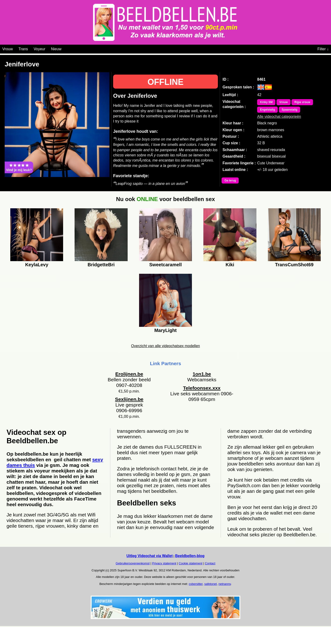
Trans (23, 49)
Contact (210, 563)
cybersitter (195, 584)
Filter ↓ (323, 49)
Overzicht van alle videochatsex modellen (165, 346)
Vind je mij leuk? (19, 167)
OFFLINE (165, 82)
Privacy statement (164, 563)
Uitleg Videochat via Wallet (149, 556)
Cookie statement (190, 563)
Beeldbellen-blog (190, 556)
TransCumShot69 (294, 264)
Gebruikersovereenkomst (133, 563)
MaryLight (165, 330)
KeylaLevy (36, 264)
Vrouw (7, 49)
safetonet (210, 584)
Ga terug (230, 180)
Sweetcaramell (165, 264)
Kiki (230, 264)
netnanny (225, 584)
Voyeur (39, 49)
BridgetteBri (101, 264)
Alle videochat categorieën (279, 117)
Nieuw (56, 49)
